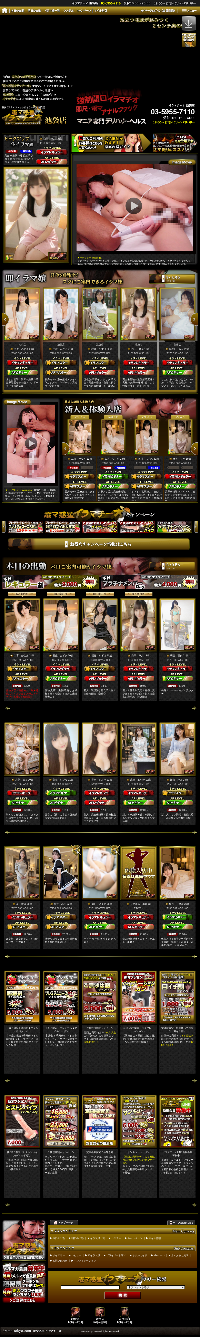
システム (116, 1238)
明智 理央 (176, 655)
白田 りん (49, 138)
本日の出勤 (59, 1238)
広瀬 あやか (137, 779)
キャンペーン (135, 1238)
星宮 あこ (60, 903)
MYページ (159, 1255)
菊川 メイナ (98, 903)
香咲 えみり (98, 779)
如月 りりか (112, 458)
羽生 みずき (21, 349)
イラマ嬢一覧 (97, 1238)
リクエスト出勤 (138, 903)
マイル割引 (155, 1238)
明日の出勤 (77, 1238)
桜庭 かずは (98, 349)
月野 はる (21, 779)
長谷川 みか (176, 349)
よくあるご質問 (179, 1255)
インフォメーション (85, 1260)
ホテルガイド (139, 1255)
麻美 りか (179, 458)
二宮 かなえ (60, 349)
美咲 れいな (60, 779)
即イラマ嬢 (94, 1255)
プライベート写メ (116, 1255)
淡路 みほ (176, 779)
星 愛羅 (21, 903)
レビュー (76, 1255)
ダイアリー (59, 1255)
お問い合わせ (60, 1260)
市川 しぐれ (145, 458)
